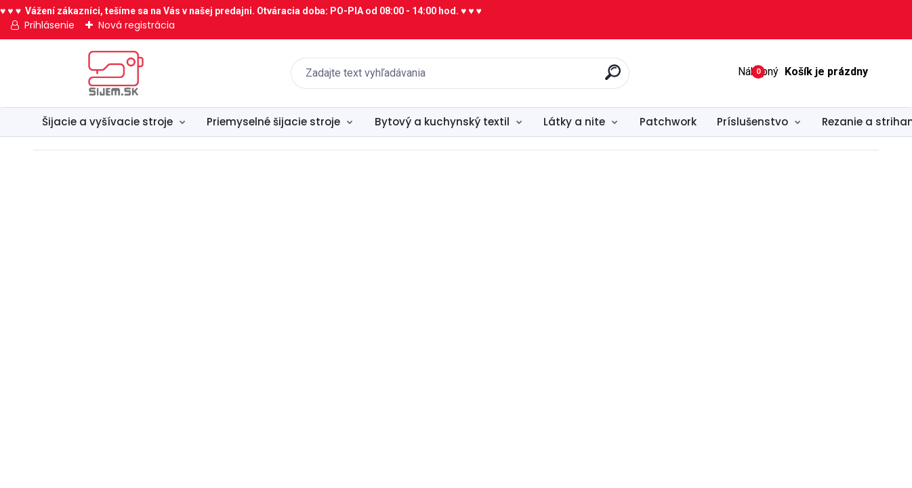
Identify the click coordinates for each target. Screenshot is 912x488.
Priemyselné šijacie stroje (273, 122)
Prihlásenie (49, 25)
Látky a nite (574, 122)
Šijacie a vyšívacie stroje (107, 122)
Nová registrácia (136, 25)
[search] (613, 77)
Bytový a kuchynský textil (442, 122)
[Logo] (116, 73)
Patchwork (668, 122)
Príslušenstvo (752, 122)
